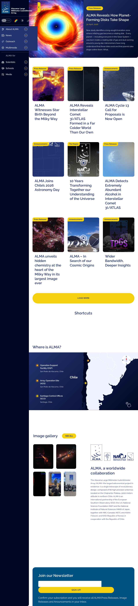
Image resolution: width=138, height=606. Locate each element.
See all (73, 443)
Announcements (114, 69)
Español (8, 21)
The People (79, 150)
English (4, 21)
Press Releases (99, 5)
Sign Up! (116, 591)
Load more (88, 306)
